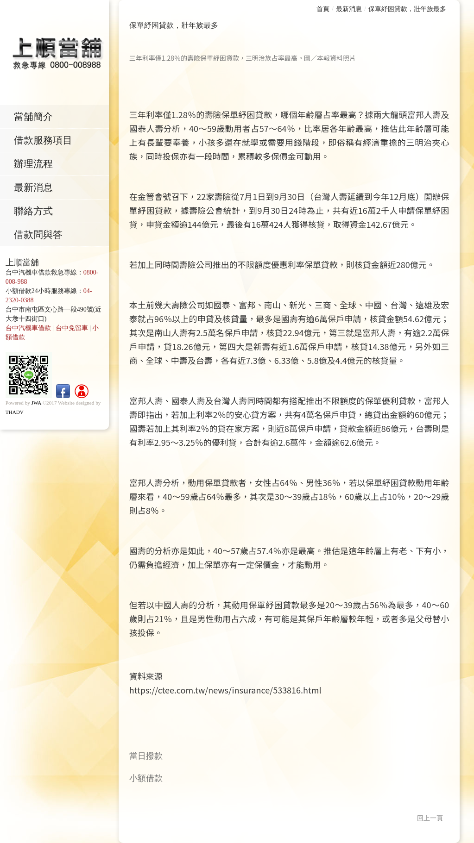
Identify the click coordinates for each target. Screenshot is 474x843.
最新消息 (35, 188)
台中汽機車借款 (28, 330)
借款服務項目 (45, 140)
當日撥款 (146, 756)
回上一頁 (430, 818)
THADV (15, 414)
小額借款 (146, 778)
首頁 (322, 9)
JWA (36, 405)
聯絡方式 (35, 213)
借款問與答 (40, 237)
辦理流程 (35, 164)
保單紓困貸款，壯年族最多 (407, 9)
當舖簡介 (35, 116)
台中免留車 (72, 330)
